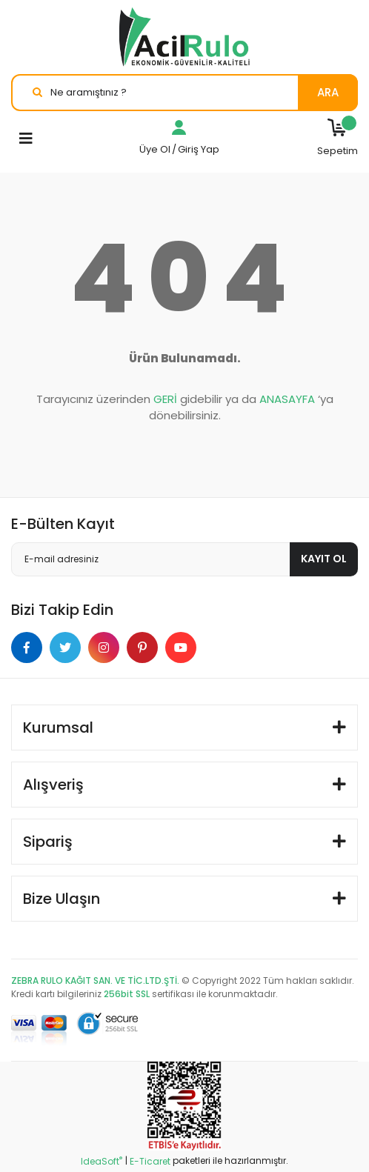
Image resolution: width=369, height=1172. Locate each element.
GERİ (165, 399)
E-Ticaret (150, 1161)
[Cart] (337, 139)
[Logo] (184, 37)
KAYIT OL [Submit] (324, 558)
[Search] (184, 92)
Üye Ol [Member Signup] (154, 149)
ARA (328, 92)
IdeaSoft (101, 1161)
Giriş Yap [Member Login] (198, 149)
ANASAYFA (287, 399)
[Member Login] (179, 131)
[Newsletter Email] (184, 559)
